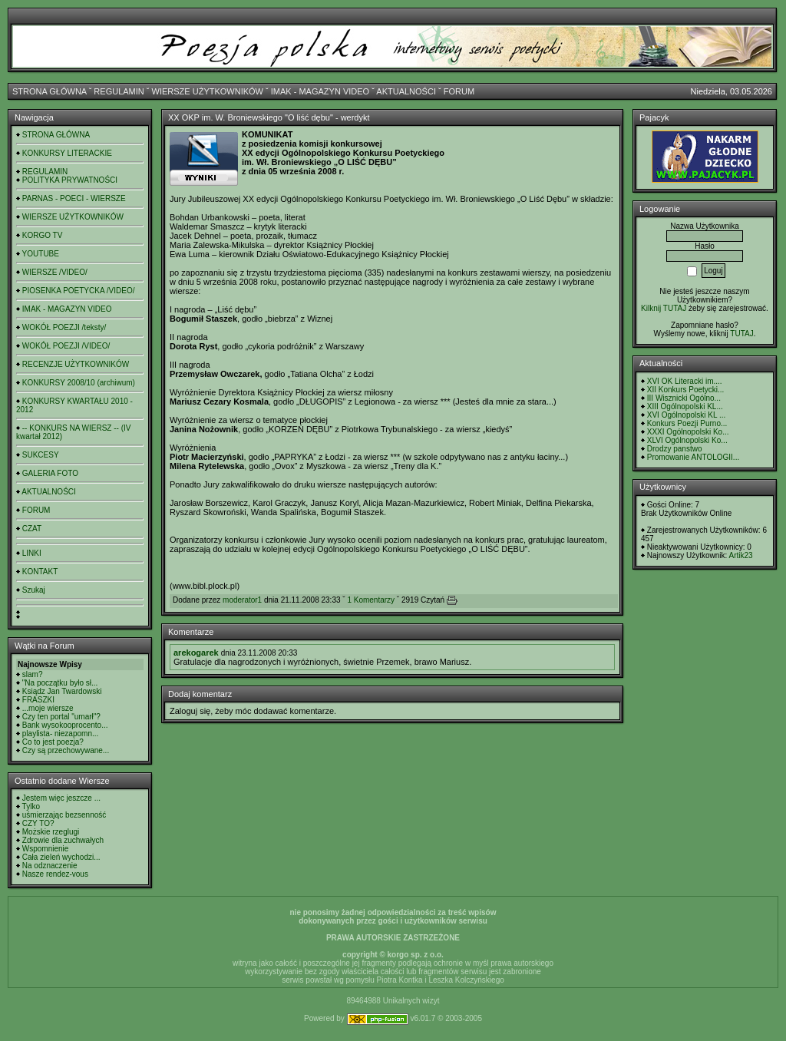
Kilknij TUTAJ (663, 308)
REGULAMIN (119, 91)
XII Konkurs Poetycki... (686, 389)
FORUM (459, 91)
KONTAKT (40, 571)
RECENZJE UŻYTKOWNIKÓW (75, 364)
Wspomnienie (45, 848)
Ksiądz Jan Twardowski (62, 691)
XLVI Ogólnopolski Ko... (687, 440)
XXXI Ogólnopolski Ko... (688, 432)
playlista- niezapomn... (60, 733)
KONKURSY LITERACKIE (67, 153)
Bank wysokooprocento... (65, 725)
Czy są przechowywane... (65, 750)
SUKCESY (40, 455)
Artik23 (740, 555)
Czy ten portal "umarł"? (61, 716)
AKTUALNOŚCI (406, 91)
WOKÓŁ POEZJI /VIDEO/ (66, 346)
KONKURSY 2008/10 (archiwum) (78, 382)
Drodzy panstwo (674, 448)
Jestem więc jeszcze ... (61, 798)
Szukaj (33, 590)
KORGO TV (42, 235)
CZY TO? (38, 823)
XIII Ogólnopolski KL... (685, 406)
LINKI (31, 553)
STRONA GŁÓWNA (49, 91)
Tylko (31, 806)
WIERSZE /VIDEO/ (55, 272)
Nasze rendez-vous (55, 874)
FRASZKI (38, 700)
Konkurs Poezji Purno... (687, 423)
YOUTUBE (40, 254)
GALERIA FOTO (50, 473)
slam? (32, 674)
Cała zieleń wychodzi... (61, 857)
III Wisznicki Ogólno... (684, 398)
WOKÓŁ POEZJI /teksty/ (64, 327)
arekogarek (196, 652)
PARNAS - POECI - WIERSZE (74, 198)
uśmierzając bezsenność (64, 815)
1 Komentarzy (371, 600)
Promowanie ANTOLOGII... (693, 457)
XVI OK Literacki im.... (684, 381)
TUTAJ (741, 333)
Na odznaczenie (50, 865)
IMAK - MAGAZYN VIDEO (320, 91)
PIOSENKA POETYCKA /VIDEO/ (78, 290)
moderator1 (242, 600)
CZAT (31, 528)
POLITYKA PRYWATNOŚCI (69, 180)
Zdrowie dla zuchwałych (63, 840)
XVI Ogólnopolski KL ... (686, 415)
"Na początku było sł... (60, 683)
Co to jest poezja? (53, 742)
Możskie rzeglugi (50, 832)
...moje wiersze (48, 708)
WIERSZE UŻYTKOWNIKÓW (207, 91)
